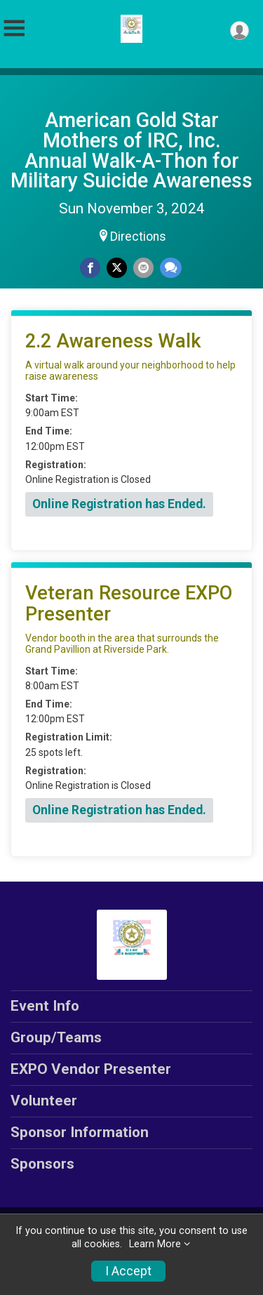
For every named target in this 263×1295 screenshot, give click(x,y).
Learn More (155, 1244)
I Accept (128, 1271)
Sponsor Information (80, 1132)
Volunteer (44, 1100)
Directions (138, 237)
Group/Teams (56, 1037)
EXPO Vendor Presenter (91, 1069)
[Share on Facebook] (90, 268)
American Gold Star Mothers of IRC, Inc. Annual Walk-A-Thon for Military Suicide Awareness (131, 150)
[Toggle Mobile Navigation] (14, 28)
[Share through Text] (171, 268)
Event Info (45, 1005)
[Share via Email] (143, 268)
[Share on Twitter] (117, 268)
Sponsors (42, 1163)
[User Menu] (239, 30)
